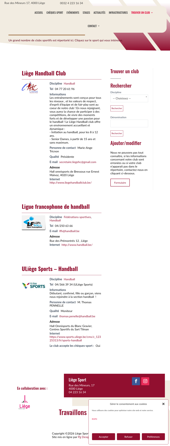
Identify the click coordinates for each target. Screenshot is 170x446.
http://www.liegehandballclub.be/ (71, 188)
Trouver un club (140, 13)
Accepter (103, 436)
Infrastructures (118, 13)
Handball (69, 89)
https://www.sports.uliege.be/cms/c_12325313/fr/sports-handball (75, 344)
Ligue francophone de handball (56, 212)
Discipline (115, 97)
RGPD (94, 419)
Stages (86, 13)
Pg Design (84, 442)
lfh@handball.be (69, 236)
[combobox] (129, 104)
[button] (163, 403)
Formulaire (120, 188)
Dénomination (118, 122)
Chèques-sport (54, 13)
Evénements (73, 13)
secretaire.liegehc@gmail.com (77, 167)
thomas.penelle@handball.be (77, 321)
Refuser (128, 436)
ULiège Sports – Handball (50, 274)
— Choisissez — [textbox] (122, 104)
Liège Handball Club (44, 78)
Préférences (153, 436)
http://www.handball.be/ (77, 250)
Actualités (99, 13)
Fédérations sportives (77, 222)
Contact (92, 26)
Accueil (39, 13)
